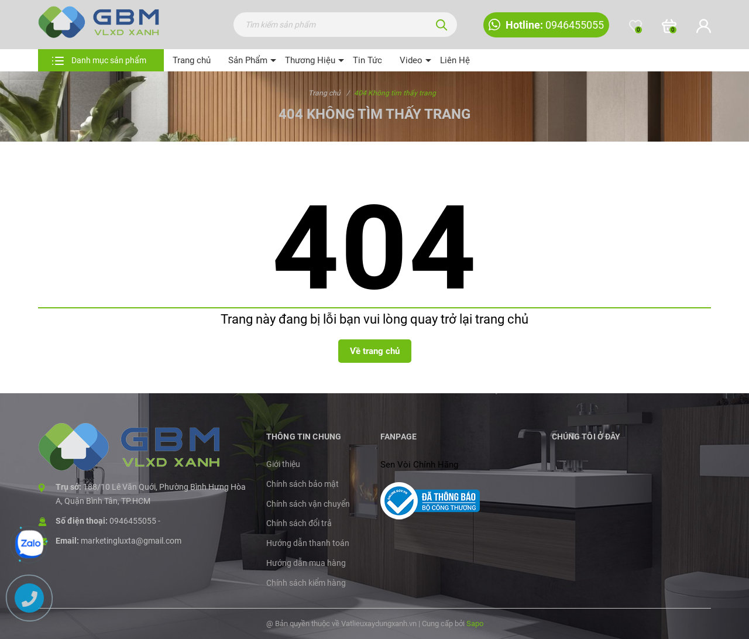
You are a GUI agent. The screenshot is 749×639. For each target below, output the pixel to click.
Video (411, 60)
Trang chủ (192, 60)
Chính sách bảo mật (302, 484)
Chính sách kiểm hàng (306, 583)
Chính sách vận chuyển (308, 504)
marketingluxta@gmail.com (131, 540)
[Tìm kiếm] (441, 24)
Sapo (474, 623)
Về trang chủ (375, 351)
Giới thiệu (283, 464)
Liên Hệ (455, 60)
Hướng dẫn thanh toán (307, 543)
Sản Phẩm (247, 60)
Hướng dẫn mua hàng (306, 563)
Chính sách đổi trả (299, 523)
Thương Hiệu (310, 60)
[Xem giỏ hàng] (669, 26)
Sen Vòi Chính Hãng (419, 464)
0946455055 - (134, 520)
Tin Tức (367, 60)
